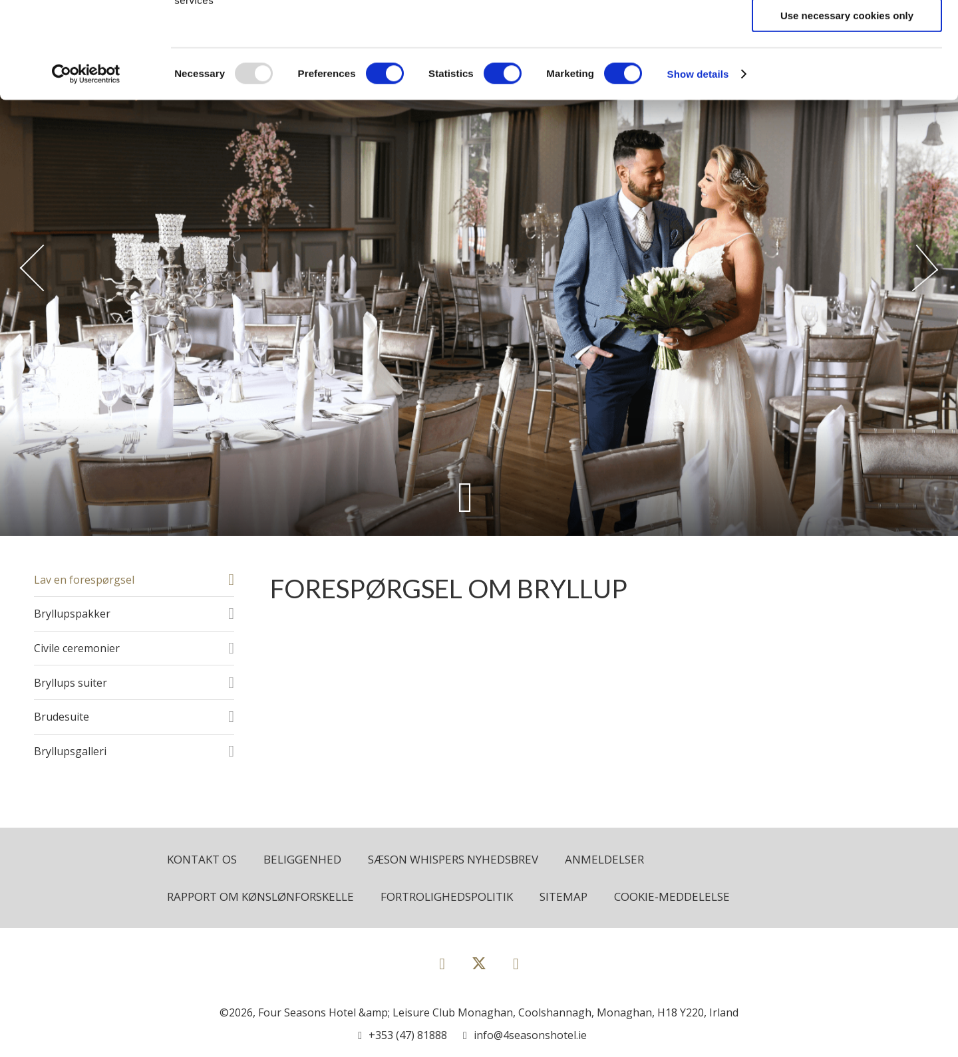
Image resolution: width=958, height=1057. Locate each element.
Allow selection (846, 72)
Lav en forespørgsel (84, 579)
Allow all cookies (847, 33)
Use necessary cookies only (846, 111)
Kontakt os (202, 859)
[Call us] (402, 1035)
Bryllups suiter (70, 682)
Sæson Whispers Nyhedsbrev (453, 859)
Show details (698, 170)
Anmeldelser (604, 859)
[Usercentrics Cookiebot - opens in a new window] (86, 170)
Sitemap (563, 896)
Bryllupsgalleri (70, 751)
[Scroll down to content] (465, 497)
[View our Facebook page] (442, 963)
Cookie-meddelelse (672, 896)
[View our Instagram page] (516, 963)
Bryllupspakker (72, 613)
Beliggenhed (302, 859)
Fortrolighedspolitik (447, 896)
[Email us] (525, 1035)
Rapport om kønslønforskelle (260, 896)
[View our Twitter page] (479, 969)
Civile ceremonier (77, 648)
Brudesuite (61, 716)
